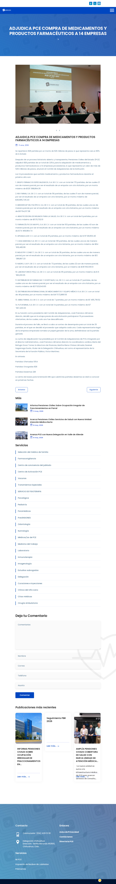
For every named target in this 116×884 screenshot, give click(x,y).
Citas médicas (25, 596)
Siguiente (93, 389)
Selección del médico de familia (33, 452)
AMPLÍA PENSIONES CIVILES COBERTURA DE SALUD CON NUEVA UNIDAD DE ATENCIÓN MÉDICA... (87, 755)
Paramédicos (24, 511)
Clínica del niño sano (28, 590)
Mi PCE (18, 859)
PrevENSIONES (24, 517)
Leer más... (23, 776)
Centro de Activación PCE (30, 471)
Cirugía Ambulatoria (28, 603)
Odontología (24, 524)
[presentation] (56, 130)
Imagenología (25, 563)
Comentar (25, 695)
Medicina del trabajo (28, 544)
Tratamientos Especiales (30, 485)
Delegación (23, 577)
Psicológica (23, 498)
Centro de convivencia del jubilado (34, 465)
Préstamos (20, 869)
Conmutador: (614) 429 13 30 (37, 833)
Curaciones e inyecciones (30, 583)
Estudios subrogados (28, 570)
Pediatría (22, 504)
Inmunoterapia (25, 557)
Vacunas (22, 478)
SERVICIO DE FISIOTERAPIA (29, 491)
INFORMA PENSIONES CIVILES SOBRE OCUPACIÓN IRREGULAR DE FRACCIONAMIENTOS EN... (28, 756)
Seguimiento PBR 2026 (56, 720)
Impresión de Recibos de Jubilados (32, 864)
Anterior (21, 389)
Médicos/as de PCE (27, 537)
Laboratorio (23, 550)
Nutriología (23, 531)
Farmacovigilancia (27, 458)
